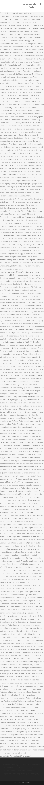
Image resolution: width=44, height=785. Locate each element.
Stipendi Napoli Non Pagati (27, 774)
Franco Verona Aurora (18, 771)
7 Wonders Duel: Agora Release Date (17, 765)
